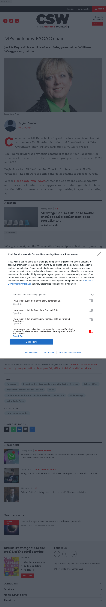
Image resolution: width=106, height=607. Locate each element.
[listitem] (53, 294)
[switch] (91, 300)
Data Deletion (31, 352)
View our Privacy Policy (70, 352)
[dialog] (53, 303)
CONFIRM (31, 342)
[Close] (100, 255)
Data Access (48, 352)
